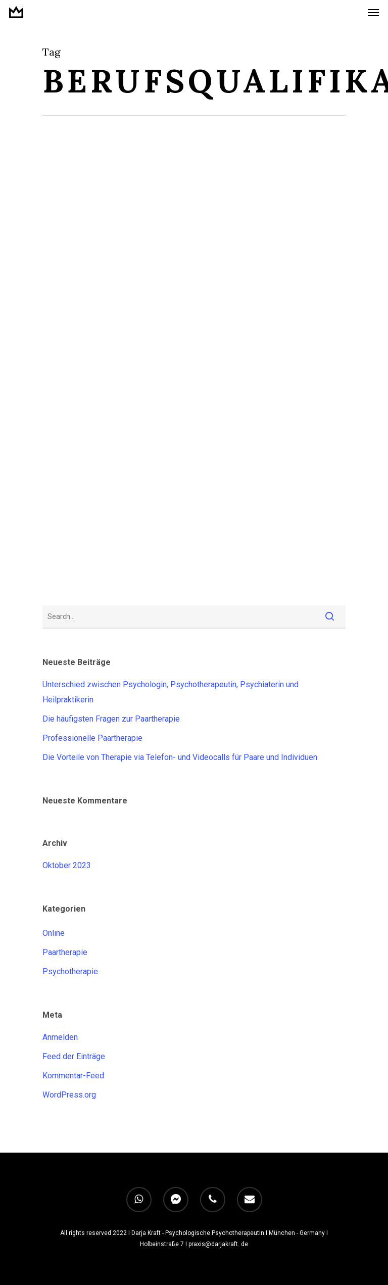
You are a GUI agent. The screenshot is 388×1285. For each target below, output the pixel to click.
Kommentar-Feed (73, 1075)
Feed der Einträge (73, 1056)
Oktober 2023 (66, 865)
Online (53, 933)
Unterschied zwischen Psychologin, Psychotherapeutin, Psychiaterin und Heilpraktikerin (170, 692)
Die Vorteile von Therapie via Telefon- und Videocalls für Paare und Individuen (179, 757)
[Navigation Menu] (373, 12)
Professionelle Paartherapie (92, 738)
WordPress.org (69, 1095)
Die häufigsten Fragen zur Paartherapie (111, 719)
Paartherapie (64, 952)
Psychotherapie (70, 971)
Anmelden (60, 1037)
